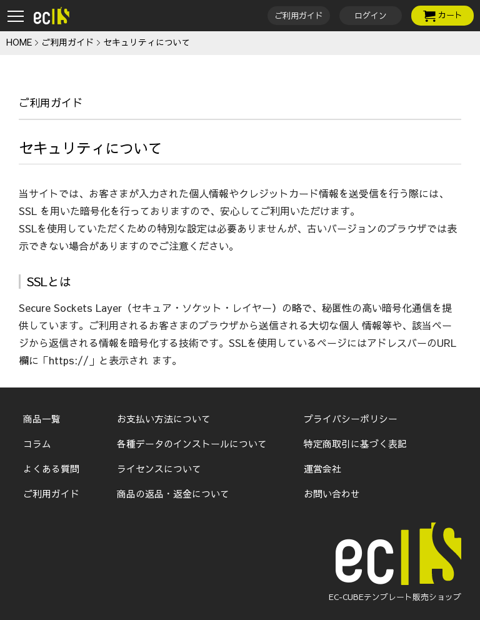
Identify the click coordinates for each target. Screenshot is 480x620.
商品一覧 (42, 418)
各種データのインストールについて (192, 443)
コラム (37, 443)
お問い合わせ (332, 493)
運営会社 (322, 468)
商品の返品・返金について (173, 493)
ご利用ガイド (51, 493)
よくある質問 (51, 468)
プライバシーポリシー (351, 418)
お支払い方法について (164, 418)
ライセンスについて (159, 468)
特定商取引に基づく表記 (355, 443)
